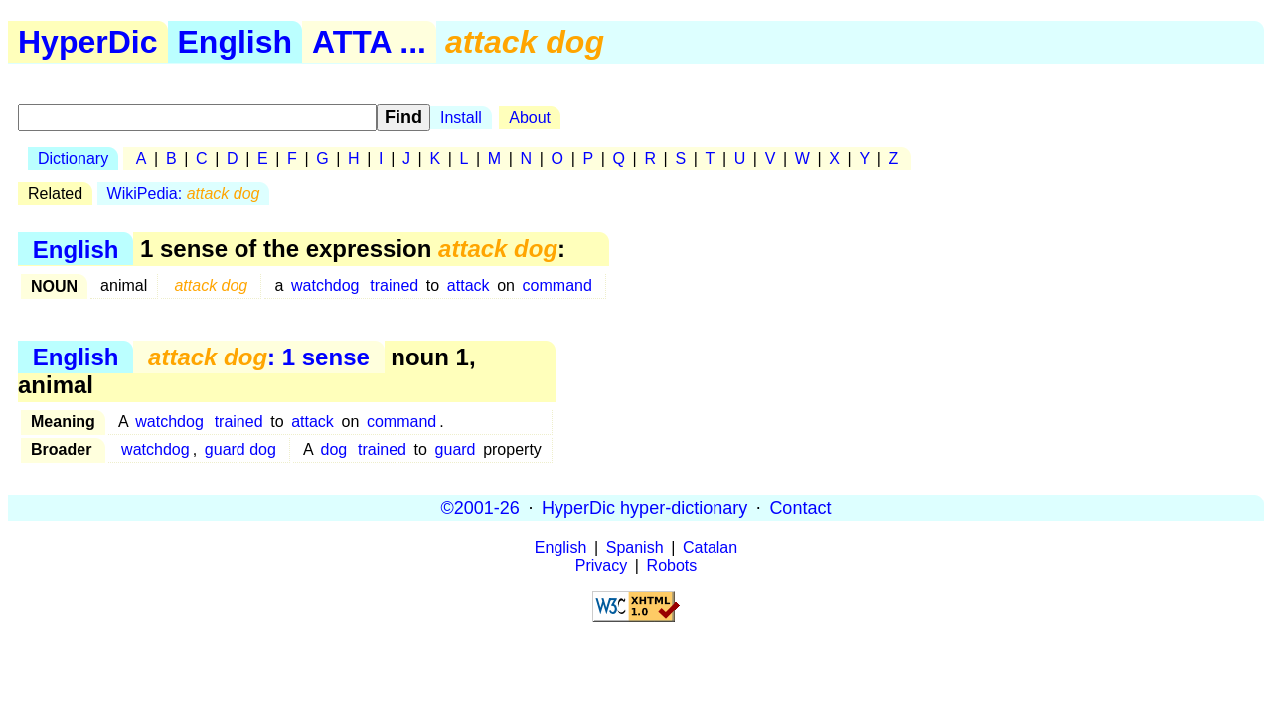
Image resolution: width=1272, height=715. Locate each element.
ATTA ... (369, 42)
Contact (800, 507)
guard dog (240, 449)
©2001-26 (480, 507)
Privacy (601, 565)
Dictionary (73, 158)
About (530, 117)
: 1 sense (259, 357)
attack (468, 285)
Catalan (710, 547)
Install (461, 117)
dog (334, 449)
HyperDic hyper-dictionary (644, 507)
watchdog (325, 285)
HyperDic (88, 42)
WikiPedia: (183, 193)
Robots (672, 565)
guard (455, 449)
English (235, 42)
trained (394, 285)
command (557, 285)
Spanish (635, 547)
